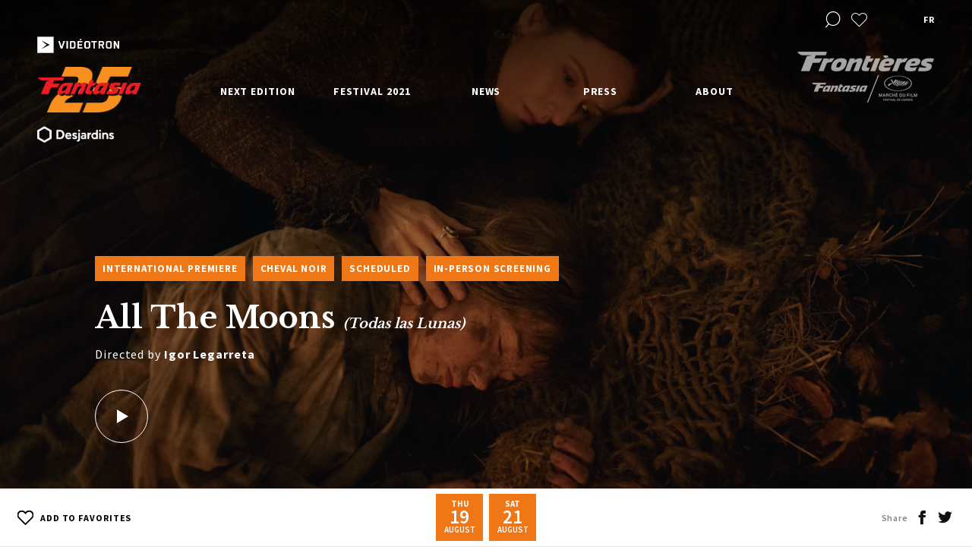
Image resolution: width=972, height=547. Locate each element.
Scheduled (379, 268)
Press (600, 91)
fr (928, 19)
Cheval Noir (293, 268)
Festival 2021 (372, 91)
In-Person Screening (492, 268)
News (486, 91)
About (715, 91)
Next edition (257, 91)
